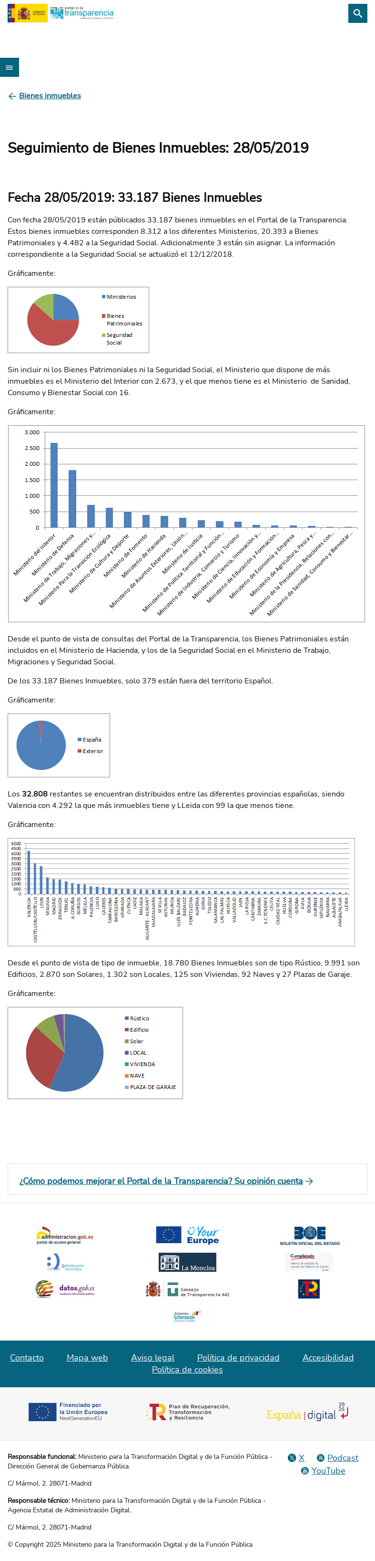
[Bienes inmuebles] (50, 96)
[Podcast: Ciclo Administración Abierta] (337, 1458)
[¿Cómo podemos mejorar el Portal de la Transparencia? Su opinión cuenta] (187, 1181)
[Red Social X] (295, 1458)
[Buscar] (357, 13)
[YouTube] (322, 1471)
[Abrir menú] (9, 67)
